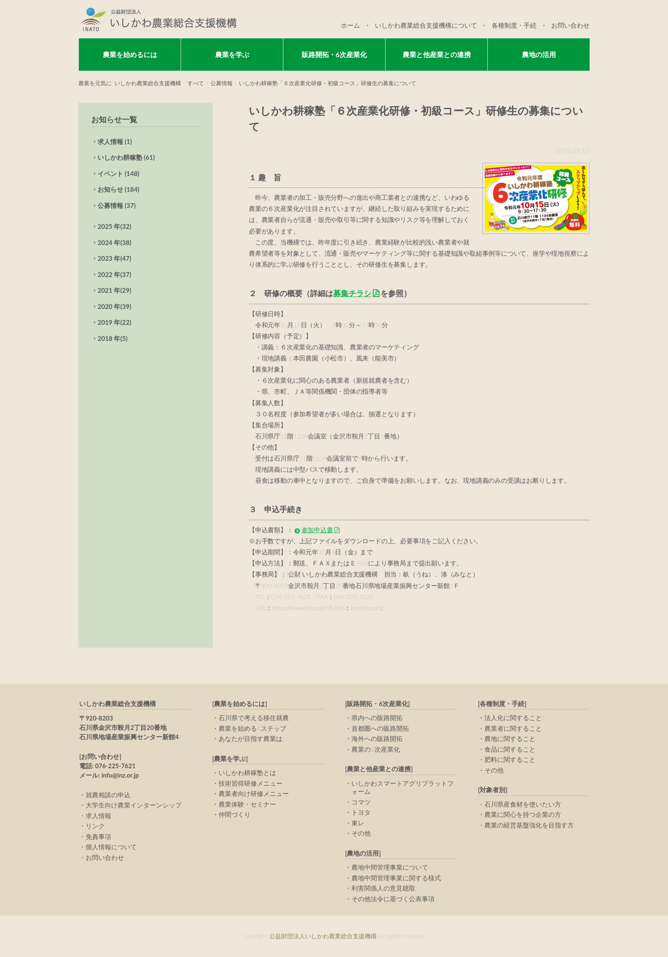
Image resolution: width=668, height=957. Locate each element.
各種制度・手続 (514, 25)
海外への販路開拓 (377, 738)
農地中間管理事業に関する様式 (396, 878)
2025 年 (114, 226)
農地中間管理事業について (389, 867)
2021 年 (114, 290)
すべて (195, 83)
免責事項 (98, 836)
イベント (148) (118, 173)
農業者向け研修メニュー (254, 793)
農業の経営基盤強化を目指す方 (529, 825)
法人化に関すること (513, 717)
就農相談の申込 (108, 794)
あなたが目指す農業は (250, 738)
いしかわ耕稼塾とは (247, 772)
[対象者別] (492, 789)
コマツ (361, 802)
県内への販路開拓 (377, 717)
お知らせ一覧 (114, 119)
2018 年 (112, 338)
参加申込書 (317, 529)
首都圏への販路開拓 (380, 728)
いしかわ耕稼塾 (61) (126, 157)
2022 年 (114, 274)
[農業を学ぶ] (230, 758)
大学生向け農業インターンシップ (133, 805)
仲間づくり (234, 814)
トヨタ (361, 812)
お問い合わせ (570, 25)
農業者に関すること (513, 728)
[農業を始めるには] (239, 703)
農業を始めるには (130, 54)
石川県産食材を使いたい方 (522, 804)
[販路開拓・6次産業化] (377, 703)
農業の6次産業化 (375, 749)
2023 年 (114, 258)
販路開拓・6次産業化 (334, 54)
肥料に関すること (510, 759)
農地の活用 (539, 54)
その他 (361, 833)
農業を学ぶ (232, 54)
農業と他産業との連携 (437, 54)
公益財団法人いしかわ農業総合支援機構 (157, 19)
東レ (357, 823)
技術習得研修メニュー (250, 783)
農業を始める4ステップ (252, 728)
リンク (95, 826)
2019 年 (114, 322)
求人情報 (98, 815)
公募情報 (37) (116, 205)
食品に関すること (510, 749)
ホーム (350, 25)
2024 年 (114, 242)
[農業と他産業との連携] (379, 769)
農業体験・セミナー (247, 804)
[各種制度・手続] (502, 703)
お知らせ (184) (118, 189)
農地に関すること (510, 738)
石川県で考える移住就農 (254, 717)
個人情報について (111, 846)
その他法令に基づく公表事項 (393, 898)
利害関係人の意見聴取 (383, 888)
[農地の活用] (363, 853)
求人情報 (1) (115, 141)
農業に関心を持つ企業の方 (522, 814)
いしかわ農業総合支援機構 (117, 703)
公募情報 (221, 83)
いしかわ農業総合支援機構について (426, 25)
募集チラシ (352, 293)
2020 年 (114, 306)
